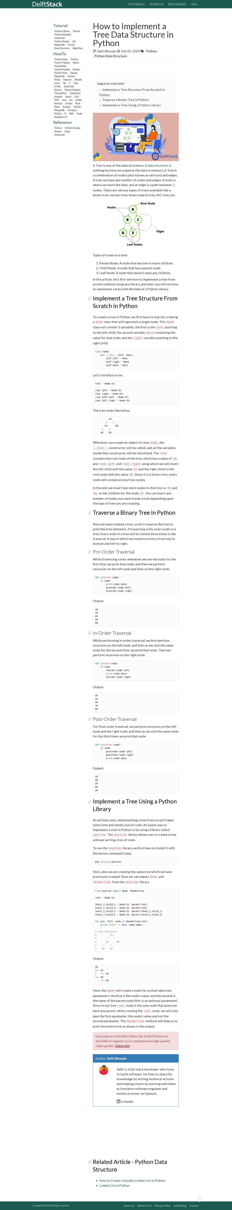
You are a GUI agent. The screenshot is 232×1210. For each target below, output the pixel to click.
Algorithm (78, 48)
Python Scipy (61, 59)
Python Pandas (62, 69)
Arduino (67, 106)
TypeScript (75, 93)
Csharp (68, 103)
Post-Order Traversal (115, 719)
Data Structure (62, 48)
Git (74, 41)
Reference (177, 4)
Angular (58, 96)
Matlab (78, 79)
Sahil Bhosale (106, 51)
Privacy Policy (162, 1205)
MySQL (77, 106)
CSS (76, 96)
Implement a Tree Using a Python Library (131, 105)
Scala (79, 113)
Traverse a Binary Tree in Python (125, 100)
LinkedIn (125, 1101)
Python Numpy (61, 41)
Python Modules (62, 34)
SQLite (58, 113)
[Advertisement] (69, 186)
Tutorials (136, 4)
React (68, 96)
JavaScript (59, 38)
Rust (77, 103)
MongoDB (59, 110)
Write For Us (144, 1205)
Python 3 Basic (61, 31)
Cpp (76, 83)
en (194, 4)
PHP (56, 100)
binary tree (160, 474)
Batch (76, 62)
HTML (57, 86)
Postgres (72, 110)
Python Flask (60, 72)
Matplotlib (59, 44)
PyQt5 (71, 44)
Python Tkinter (62, 62)
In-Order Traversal (112, 633)
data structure (158, 165)
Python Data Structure (110, 56)
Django (73, 72)
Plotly (57, 79)
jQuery (57, 89)
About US (129, 1205)
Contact (193, 1205)
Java (64, 100)
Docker (71, 76)
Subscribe (122, 1046)
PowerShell (60, 66)
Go (70, 100)
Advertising (180, 1205)
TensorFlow (60, 93)
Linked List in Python (114, 1185)
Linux (57, 83)
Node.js (58, 103)
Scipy (67, 131)
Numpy (76, 69)
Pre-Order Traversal (114, 551)
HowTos (156, 4)
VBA (71, 113)
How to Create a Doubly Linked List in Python (132, 1180)
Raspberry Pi (60, 116)
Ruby (57, 106)
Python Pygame (72, 89)
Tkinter (76, 31)
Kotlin (79, 100)
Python (74, 59)
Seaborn (67, 79)
